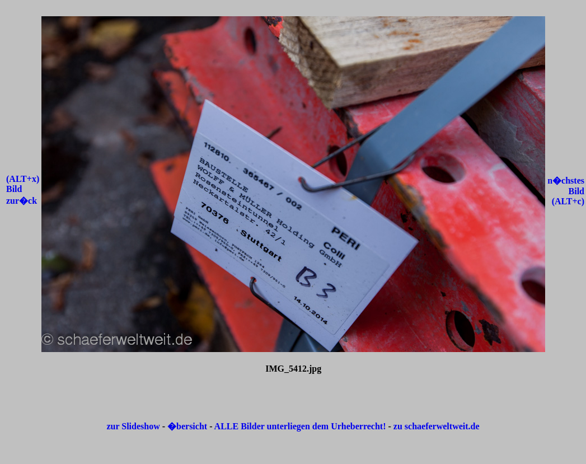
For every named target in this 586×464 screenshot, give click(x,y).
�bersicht (188, 426)
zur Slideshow (133, 426)
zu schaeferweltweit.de (436, 426)
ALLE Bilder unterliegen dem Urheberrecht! (300, 426)
